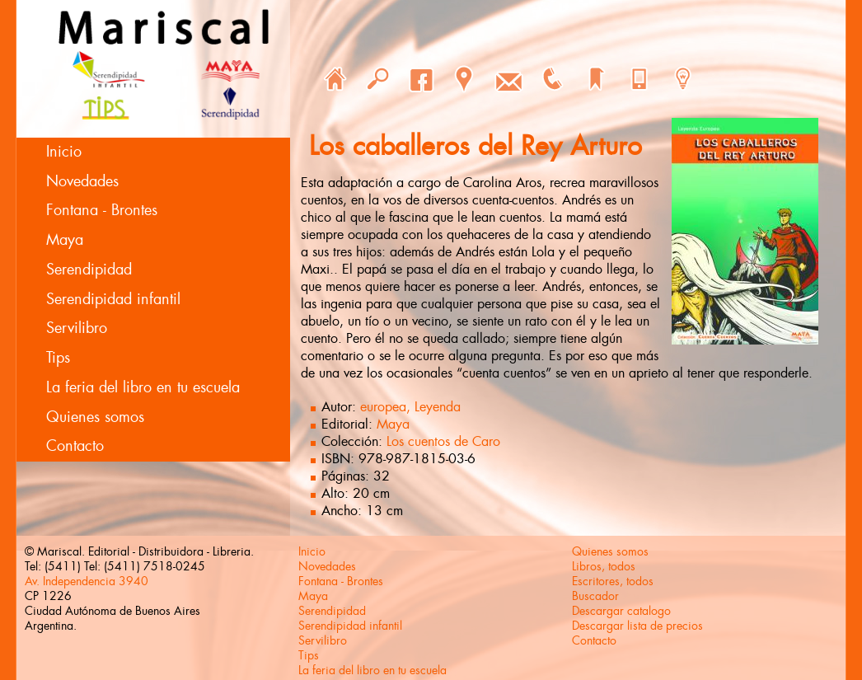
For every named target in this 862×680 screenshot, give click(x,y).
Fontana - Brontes (101, 210)
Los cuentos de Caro (443, 441)
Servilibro (76, 328)
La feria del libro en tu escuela (143, 387)
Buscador (595, 596)
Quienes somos (95, 417)
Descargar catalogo (621, 610)
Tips (58, 358)
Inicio (64, 152)
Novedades (82, 181)
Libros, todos (603, 566)
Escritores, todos (613, 581)
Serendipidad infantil (113, 299)
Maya (64, 240)
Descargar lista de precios (637, 625)
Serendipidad (89, 269)
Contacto (75, 446)
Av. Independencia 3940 (86, 581)
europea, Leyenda (410, 406)
